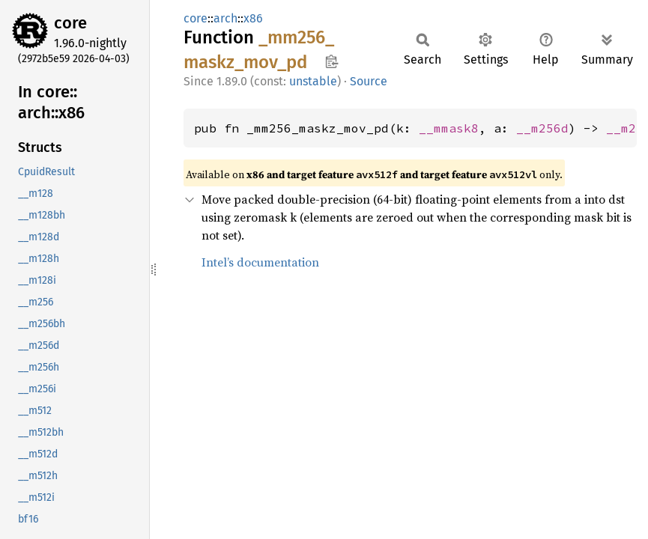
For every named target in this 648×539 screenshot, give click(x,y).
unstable (313, 81)
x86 (253, 18)
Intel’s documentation (260, 262)
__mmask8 (449, 128)
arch (225, 18)
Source (368, 81)
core (70, 23)
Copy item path (331, 61)
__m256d (542, 128)
